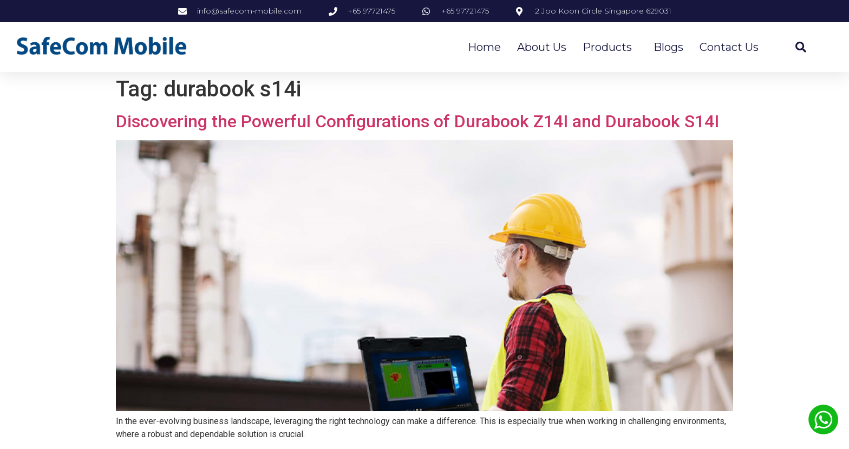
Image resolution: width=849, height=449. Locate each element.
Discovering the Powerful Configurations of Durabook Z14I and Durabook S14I (417, 121)
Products (610, 47)
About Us (541, 47)
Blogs (668, 47)
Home (484, 47)
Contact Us (729, 47)
